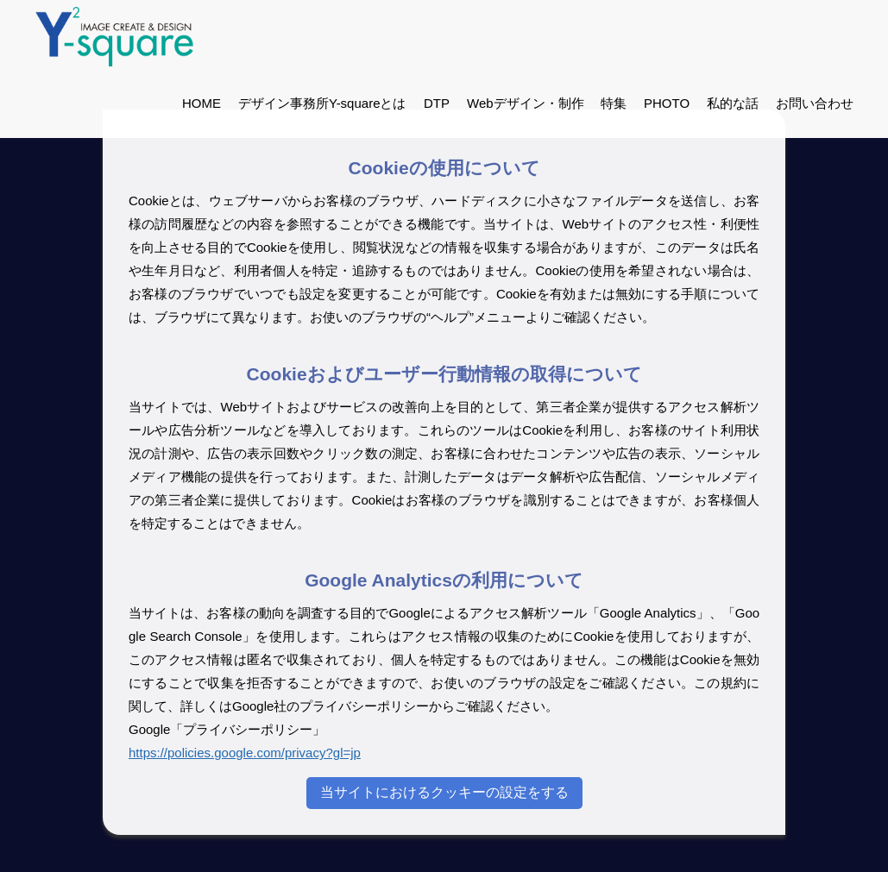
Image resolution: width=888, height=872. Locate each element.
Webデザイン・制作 (524, 103)
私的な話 (733, 103)
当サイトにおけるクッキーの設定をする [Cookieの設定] (444, 792)
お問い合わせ (814, 103)
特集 (614, 103)
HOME (201, 103)
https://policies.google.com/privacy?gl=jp (245, 752)
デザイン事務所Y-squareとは (322, 103)
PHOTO (667, 103)
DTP (436, 103)
